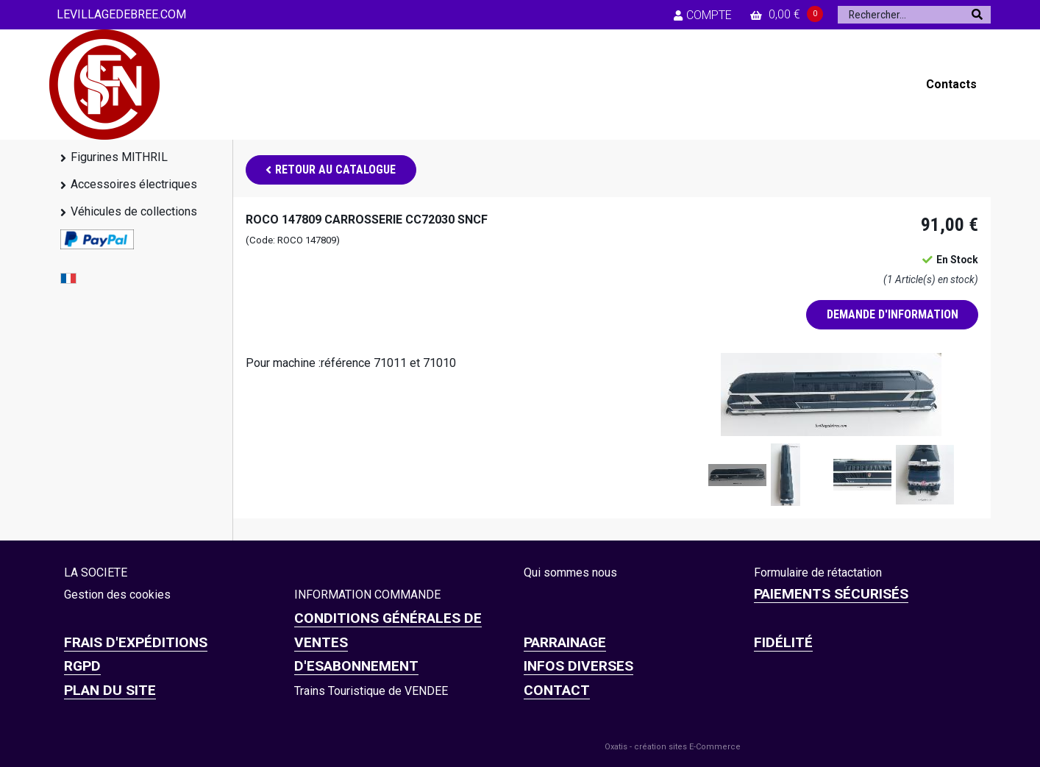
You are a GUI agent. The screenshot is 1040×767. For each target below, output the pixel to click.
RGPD (82, 665)
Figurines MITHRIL (119, 157)
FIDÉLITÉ (783, 642)
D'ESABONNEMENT (356, 665)
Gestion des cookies (117, 595)
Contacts (951, 84)
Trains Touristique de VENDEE (371, 691)
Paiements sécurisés (831, 593)
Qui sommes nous (570, 572)
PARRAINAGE (565, 642)
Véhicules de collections (134, 211)
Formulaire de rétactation (818, 572)
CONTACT (557, 690)
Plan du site (110, 690)
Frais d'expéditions (135, 642)
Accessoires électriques (134, 184)
